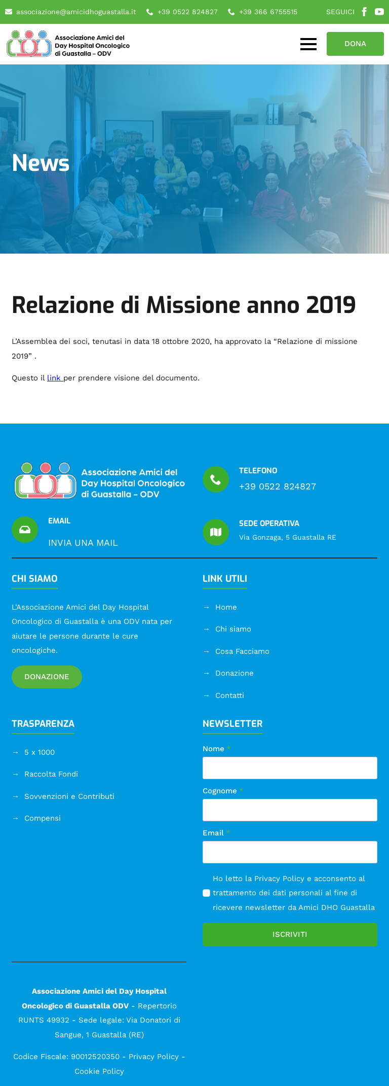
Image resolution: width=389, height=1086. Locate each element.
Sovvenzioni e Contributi (69, 796)
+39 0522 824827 (277, 486)
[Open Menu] (308, 44)
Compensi (42, 818)
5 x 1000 (39, 752)
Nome (217, 749)
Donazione (234, 673)
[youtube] (379, 11)
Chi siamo (233, 629)
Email (216, 833)
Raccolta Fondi (51, 774)
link (54, 377)
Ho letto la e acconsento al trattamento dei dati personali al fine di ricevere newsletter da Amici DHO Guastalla (294, 893)
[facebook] (364, 11)
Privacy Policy (279, 878)
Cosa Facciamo (242, 651)
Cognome (223, 791)
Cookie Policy (99, 1071)
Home (226, 607)
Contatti (229, 695)
